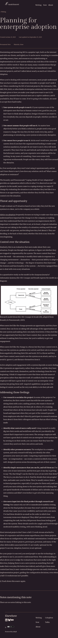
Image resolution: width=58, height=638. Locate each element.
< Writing (3, 12)
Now (45, 5)
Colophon (49, 618)
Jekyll (15, 631)
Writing (38, 5)
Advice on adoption (7, 215)
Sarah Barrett (12, 4)
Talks (47, 622)
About (50, 5)
